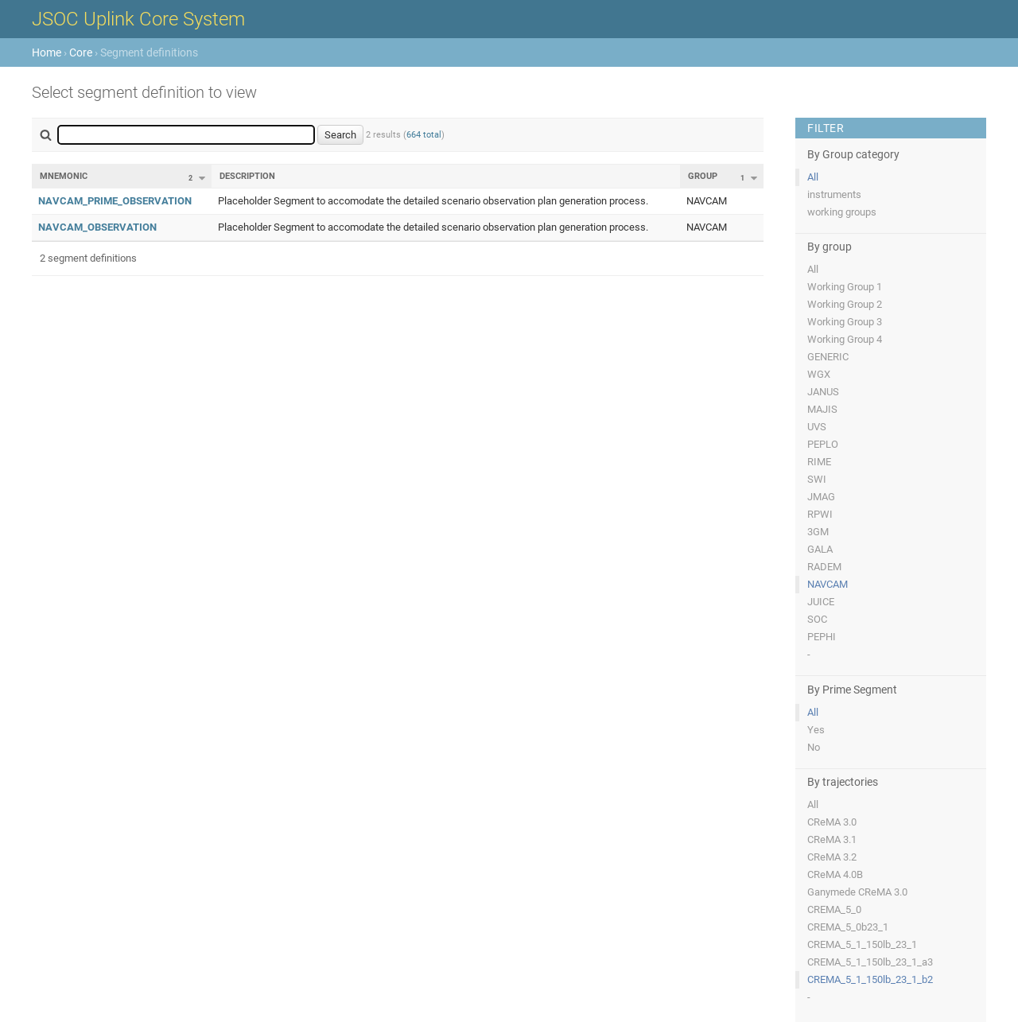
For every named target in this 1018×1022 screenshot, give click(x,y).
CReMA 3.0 (832, 822)
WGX (818, 374)
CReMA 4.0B (835, 874)
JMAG (821, 497)
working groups (841, 212)
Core (80, 52)
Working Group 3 (844, 322)
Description (247, 176)
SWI (816, 479)
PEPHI (821, 637)
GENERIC (828, 357)
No (813, 747)
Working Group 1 (844, 287)
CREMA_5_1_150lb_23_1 (862, 944)
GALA (820, 549)
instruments (834, 194)
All (812, 177)
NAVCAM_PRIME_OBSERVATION (115, 201)
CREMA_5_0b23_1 (847, 927)
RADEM (824, 567)
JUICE (820, 602)
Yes (816, 730)
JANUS (823, 392)
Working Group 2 (844, 304)
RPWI (820, 514)
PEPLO (822, 444)
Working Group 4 (844, 339)
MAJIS (822, 409)
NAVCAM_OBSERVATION (97, 227)
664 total (423, 135)
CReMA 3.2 (832, 857)
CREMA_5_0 (834, 909)
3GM (818, 532)
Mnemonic (63, 176)
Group (702, 176)
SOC (817, 619)
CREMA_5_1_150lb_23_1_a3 (870, 962)
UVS (816, 427)
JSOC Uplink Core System (138, 19)
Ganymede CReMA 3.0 (857, 892)
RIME (819, 462)
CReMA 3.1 (832, 839)
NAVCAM (827, 584)
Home (46, 52)
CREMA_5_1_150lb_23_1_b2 (870, 979)
